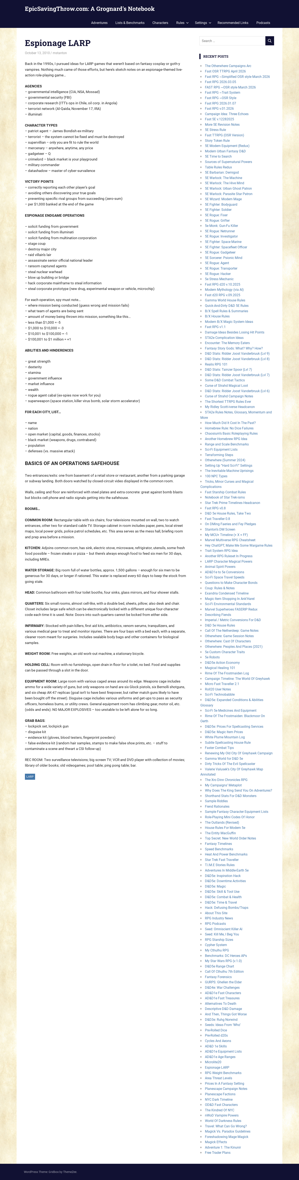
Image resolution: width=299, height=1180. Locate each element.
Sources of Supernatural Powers (228, 162)
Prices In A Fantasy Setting (224, 1084)
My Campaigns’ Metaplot (223, 785)
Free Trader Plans (217, 1153)
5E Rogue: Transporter (221, 268)
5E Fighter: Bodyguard (221, 204)
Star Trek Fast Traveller (222, 860)
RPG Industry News (219, 918)
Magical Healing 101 (220, 668)
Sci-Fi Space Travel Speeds (224, 577)
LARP (30, 776)
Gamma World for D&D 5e (224, 759)
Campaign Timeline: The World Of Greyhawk (237, 679)
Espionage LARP (217, 1067)
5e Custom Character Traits (225, 652)
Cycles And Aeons (218, 1041)
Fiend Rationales (217, 806)
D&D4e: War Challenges (222, 988)
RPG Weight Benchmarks (223, 1073)
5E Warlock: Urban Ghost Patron (228, 188)
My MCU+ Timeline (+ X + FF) (226, 535)
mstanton (60, 53)
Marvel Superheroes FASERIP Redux (231, 609)
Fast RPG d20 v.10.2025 (222, 284)
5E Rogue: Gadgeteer (220, 252)
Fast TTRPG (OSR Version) (224, 135)
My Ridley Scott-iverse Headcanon (230, 407)
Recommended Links (233, 23)
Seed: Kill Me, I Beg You (222, 934)
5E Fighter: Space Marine (223, 242)
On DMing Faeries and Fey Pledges (230, 524)
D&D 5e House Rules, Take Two (228, 513)
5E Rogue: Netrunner (220, 231)
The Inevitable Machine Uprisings (229, 471)
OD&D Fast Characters (221, 1105)
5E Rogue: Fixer (216, 215)
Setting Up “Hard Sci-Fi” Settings (228, 466)
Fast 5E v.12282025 (219, 119)
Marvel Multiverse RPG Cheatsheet (230, 540)
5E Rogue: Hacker (218, 274)
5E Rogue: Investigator (221, 236)
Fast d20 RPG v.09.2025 (222, 295)
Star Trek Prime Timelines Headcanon (232, 503)
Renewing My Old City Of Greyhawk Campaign (239, 753)
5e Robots (212, 657)
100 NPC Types (216, 476)
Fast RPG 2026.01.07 (220, 103)
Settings (203, 23)
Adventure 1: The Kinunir (223, 1147)
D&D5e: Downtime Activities (225, 881)
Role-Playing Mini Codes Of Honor (230, 817)
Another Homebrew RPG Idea (226, 439)
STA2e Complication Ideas (224, 338)
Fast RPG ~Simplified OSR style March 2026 (237, 77)
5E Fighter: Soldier (218, 210)
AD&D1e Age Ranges (220, 1057)
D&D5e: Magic (215, 886)
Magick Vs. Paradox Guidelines (227, 1131)
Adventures (99, 23)
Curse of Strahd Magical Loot (226, 386)
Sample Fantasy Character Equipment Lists (236, 812)
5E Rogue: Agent (217, 263)
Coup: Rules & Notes (220, 588)
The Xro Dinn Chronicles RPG (226, 780)
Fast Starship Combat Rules (225, 492)
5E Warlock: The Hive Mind (224, 183)
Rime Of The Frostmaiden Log (227, 673)
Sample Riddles (216, 801)
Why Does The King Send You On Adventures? (238, 790)
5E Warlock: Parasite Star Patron (228, 194)
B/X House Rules (217, 316)
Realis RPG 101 (216, 364)
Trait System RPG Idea (221, 551)
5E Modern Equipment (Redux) (227, 146)
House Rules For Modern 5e (225, 828)
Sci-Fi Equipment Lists (221, 449)
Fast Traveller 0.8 (217, 519)
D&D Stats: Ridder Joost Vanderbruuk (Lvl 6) (237, 391)
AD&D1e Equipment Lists (223, 1051)
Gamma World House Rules (225, 300)
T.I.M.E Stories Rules (220, 865)
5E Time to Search (218, 156)
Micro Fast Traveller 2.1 (222, 684)
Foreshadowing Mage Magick (226, 1137)
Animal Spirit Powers (220, 567)
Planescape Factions (220, 1094)
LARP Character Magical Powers (228, 561)
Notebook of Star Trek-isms (225, 497)
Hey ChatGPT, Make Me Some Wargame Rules (238, 545)
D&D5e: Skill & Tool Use (222, 892)
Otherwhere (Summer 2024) (225, 460)
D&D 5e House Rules (220, 625)
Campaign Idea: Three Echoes (227, 114)
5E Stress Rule (215, 130)
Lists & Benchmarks (130, 23)
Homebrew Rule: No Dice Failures (229, 428)
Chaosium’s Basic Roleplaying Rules (231, 433)
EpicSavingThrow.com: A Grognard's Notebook (90, 8)
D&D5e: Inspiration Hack (223, 876)
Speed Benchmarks (219, 849)
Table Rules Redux (218, 167)
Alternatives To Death (220, 1004)
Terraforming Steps (219, 455)
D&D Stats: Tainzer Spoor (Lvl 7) (228, 370)
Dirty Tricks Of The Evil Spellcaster (230, 764)
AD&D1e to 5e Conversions (224, 572)
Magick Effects (216, 1142)
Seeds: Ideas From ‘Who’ (222, 1025)
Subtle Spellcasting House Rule (228, 743)
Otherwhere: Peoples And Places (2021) (234, 647)
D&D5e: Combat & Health (223, 897)
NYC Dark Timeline (219, 1100)
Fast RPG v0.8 (215, 508)
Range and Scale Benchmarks (227, 444)
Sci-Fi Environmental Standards (228, 604)
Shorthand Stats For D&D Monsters (230, 796)
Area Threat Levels (218, 1078)
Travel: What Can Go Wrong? (226, 1126)
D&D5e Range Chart (219, 966)
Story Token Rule (217, 141)
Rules (182, 23)
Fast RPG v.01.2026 (219, 109)
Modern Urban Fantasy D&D (225, 151)
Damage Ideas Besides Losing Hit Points (234, 332)
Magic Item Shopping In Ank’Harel (230, 599)
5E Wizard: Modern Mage (223, 199)
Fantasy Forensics (218, 977)
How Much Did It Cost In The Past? (230, 423)
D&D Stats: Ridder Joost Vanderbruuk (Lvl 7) (237, 375)
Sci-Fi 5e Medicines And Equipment (230, 710)
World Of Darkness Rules (223, 1121)
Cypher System (216, 945)
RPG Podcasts (215, 924)
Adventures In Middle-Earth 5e (227, 870)
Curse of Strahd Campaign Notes (229, 396)
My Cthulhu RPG (217, 950)
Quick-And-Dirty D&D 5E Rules (227, 306)
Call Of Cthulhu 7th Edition (224, 972)
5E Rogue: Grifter (217, 221)
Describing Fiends (218, 615)
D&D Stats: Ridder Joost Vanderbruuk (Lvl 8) (237, 359)
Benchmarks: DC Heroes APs (226, 956)
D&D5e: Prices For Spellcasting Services (234, 727)
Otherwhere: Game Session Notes (229, 636)
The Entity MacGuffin (220, 833)
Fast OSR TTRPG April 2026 (225, 71)
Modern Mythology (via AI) (224, 290)
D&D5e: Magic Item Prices (224, 732)
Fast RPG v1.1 (215, 327)
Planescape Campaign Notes (226, 1089)
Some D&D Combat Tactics (225, 380)
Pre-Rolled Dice (216, 1030)
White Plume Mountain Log (225, 737)
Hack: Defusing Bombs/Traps (226, 908)
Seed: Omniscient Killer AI (223, 929)
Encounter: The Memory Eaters (227, 343)
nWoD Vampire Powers (222, 1115)
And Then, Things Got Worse (226, 1014)
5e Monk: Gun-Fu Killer (221, 226)
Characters (160, 23)
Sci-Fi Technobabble (220, 694)
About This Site (216, 913)
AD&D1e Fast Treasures (222, 998)
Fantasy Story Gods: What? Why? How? (234, 348)
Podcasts (263, 23)
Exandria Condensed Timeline (227, 593)
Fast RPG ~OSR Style (220, 98)
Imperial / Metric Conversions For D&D (233, 620)
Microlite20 (213, 1062)
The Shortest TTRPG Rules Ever (228, 402)
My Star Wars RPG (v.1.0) (223, 961)
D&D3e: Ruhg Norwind (221, 1020)
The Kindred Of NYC (219, 1110)
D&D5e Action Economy (222, 663)
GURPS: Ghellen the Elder (223, 982)
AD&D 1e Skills (216, 1046)
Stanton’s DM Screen (220, 529)
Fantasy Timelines (218, 844)
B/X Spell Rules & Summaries (226, 311)
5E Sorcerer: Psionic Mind (223, 258)
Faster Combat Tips (219, 748)
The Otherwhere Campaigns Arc (228, 66)
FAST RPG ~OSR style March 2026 (230, 87)
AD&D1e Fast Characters (223, 993)
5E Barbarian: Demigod (222, 172)
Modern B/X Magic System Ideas (229, 322)
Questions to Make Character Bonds (231, 583)
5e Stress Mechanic (219, 279)
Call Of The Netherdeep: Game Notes (232, 631)
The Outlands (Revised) (222, 822)
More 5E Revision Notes (222, 125)
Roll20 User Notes (218, 689)
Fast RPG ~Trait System (222, 92)
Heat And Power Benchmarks (226, 854)
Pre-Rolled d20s (216, 1035)
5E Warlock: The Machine (223, 178)
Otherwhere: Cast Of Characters (228, 641)
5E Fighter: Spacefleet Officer (226, 247)
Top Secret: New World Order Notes (230, 838)
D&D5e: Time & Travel (221, 902)
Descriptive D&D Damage (223, 1009)
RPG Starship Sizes (219, 940)
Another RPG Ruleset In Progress (228, 556)
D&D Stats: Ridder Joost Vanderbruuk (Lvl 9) (237, 354)
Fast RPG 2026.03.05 (220, 82)
